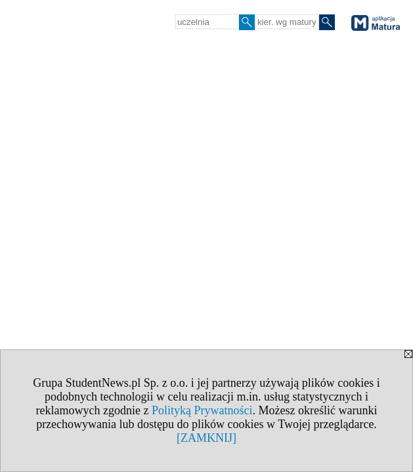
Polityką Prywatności (202, 410)
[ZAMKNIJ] (206, 437)
